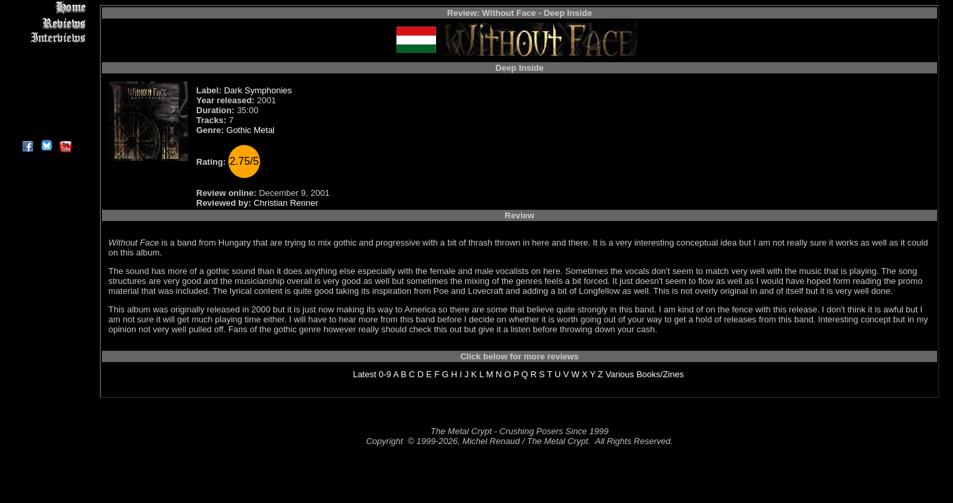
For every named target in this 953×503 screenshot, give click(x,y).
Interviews (46, 38)
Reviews (46, 22)
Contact (46, 114)
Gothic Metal (250, 130)
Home (46, 7)
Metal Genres (46, 83)
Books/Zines (660, 374)
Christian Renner (285, 203)
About (46, 129)
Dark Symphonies (258, 90)
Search (46, 99)
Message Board (46, 68)
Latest (364, 374)
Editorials (46, 53)
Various (620, 374)
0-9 (385, 374)
